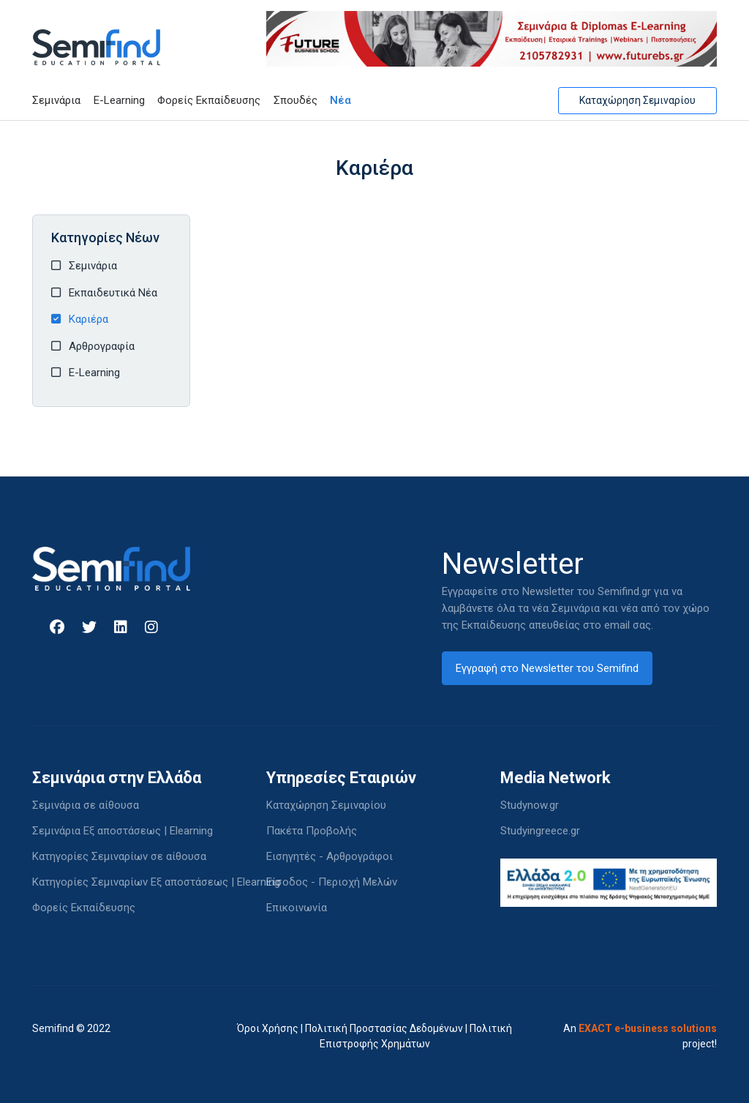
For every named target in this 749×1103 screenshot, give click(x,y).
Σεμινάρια (56, 100)
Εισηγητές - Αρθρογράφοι (329, 856)
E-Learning (119, 100)
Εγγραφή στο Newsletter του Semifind (547, 668)
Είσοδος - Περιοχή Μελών (331, 882)
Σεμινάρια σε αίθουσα (85, 805)
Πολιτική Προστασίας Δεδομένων (384, 1028)
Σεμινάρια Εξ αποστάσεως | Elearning (122, 830)
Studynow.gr (529, 805)
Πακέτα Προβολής (311, 830)
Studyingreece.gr (540, 830)
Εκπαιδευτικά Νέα (113, 292)
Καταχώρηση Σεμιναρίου (637, 100)
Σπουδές (295, 100)
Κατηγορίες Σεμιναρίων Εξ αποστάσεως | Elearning (156, 882)
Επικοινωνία (296, 907)
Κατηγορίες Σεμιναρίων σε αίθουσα (119, 856)
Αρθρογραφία (102, 346)
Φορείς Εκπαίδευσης (208, 100)
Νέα (340, 100)
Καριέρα (88, 319)
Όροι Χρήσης (267, 1028)
